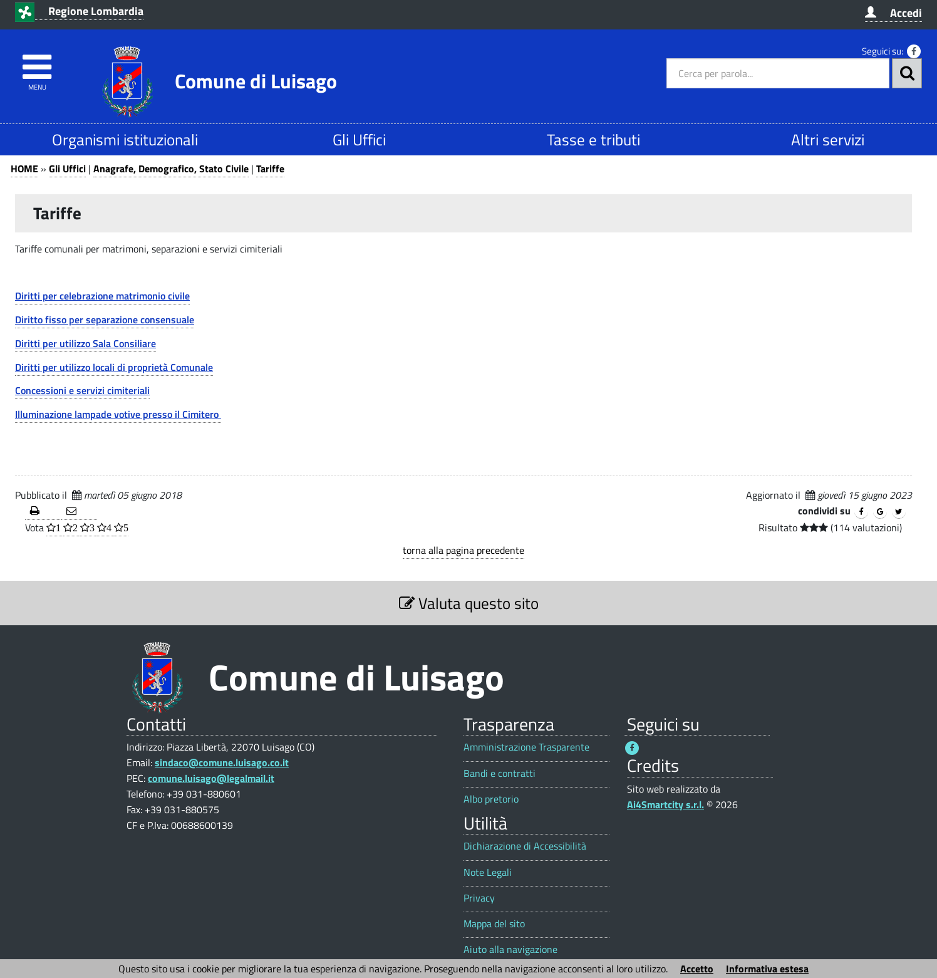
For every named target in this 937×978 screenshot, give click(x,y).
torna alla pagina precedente (463, 550)
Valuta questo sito (469, 603)
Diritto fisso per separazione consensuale (104, 319)
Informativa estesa (767, 968)
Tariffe (270, 168)
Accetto (696, 968)
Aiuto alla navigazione (510, 949)
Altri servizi (827, 139)
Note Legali (487, 872)
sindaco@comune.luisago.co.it (222, 762)
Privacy (479, 898)
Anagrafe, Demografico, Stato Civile (171, 168)
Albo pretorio (491, 799)
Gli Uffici (359, 139)
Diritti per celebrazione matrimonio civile (102, 295)
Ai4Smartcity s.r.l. (665, 804)
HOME (24, 168)
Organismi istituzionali (125, 139)
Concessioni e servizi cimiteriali (82, 390)
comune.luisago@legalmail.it (211, 778)
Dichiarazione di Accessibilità (524, 846)
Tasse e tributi (593, 139)
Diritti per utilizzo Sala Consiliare (85, 343)
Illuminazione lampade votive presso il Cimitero (118, 414)
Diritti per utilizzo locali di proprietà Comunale (114, 367)
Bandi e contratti (499, 773)
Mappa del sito (494, 924)
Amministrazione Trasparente (526, 747)
